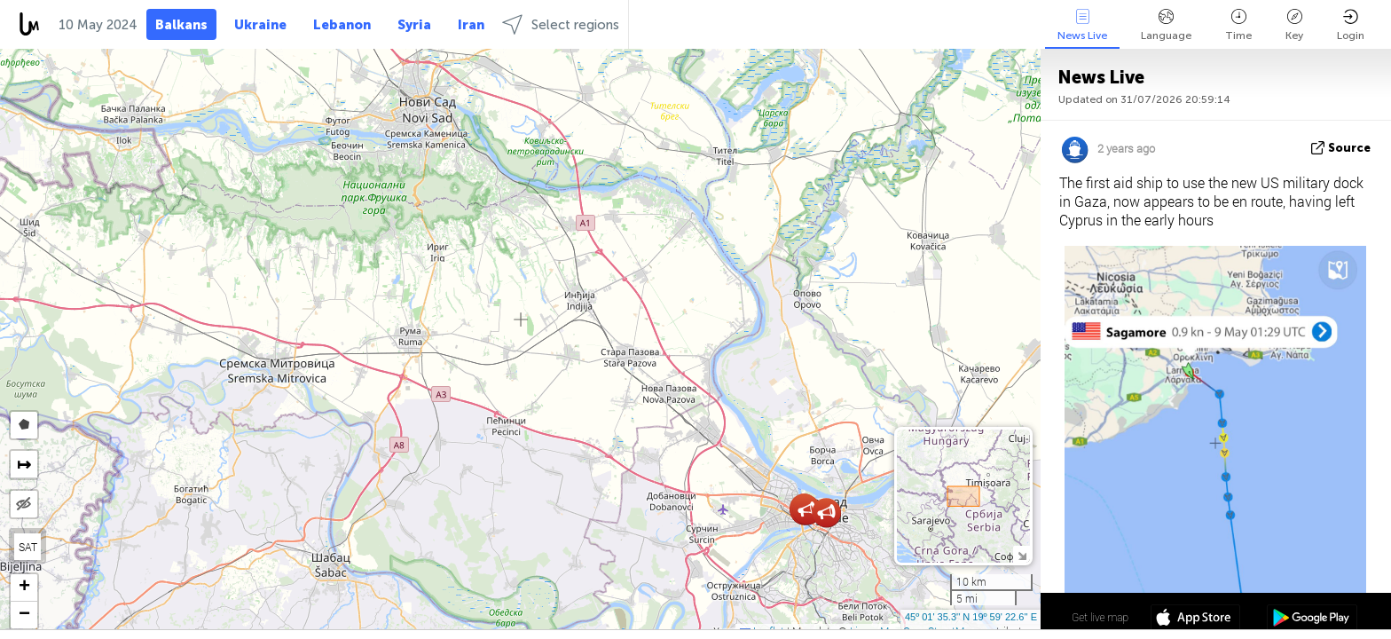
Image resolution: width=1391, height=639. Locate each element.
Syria (414, 25)
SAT (28, 547)
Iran (471, 25)
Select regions (560, 24)
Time (1238, 25)
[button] (807, 510)
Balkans (181, 25)
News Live (1082, 25)
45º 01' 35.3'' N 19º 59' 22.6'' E (971, 616)
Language (1166, 25)
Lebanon (342, 25)
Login (1350, 25)
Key (1294, 25)
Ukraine (260, 25)
